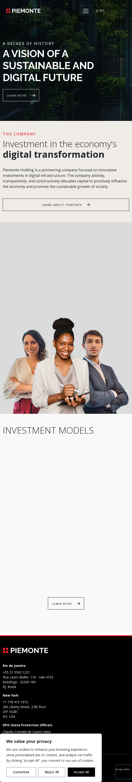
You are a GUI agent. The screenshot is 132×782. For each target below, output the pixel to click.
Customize (21, 772)
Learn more (17, 95)
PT (100, 11)
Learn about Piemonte (62, 205)
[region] (51, 758)
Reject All (52, 772)
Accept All (81, 772)
